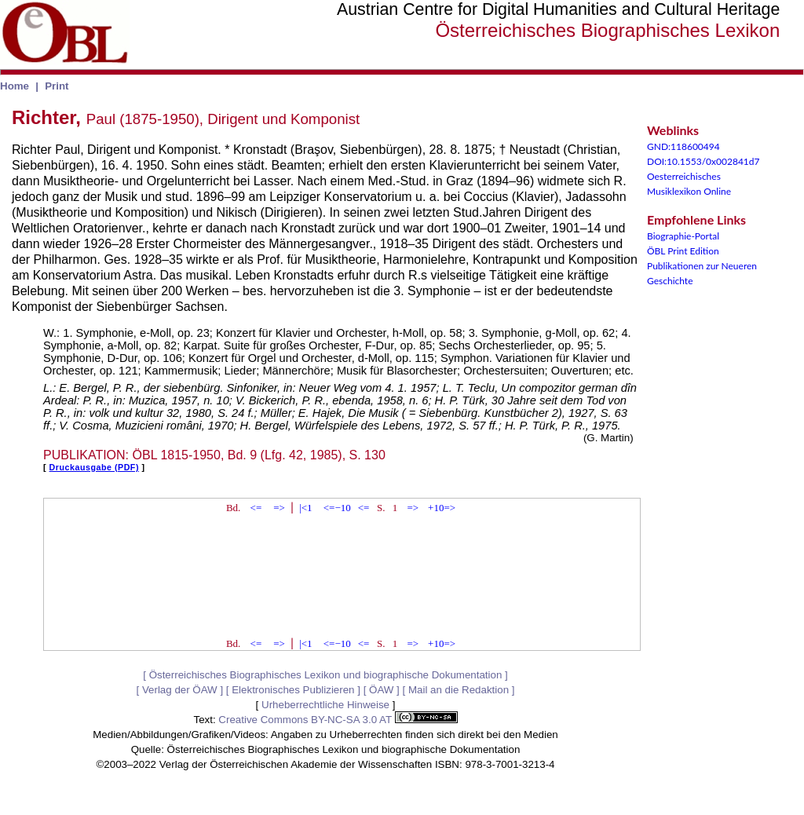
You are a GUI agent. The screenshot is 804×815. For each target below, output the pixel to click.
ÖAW (381, 690)
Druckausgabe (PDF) (94, 467)
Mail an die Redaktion (458, 690)
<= (256, 507)
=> (279, 507)
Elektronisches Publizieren (293, 690)
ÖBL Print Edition (683, 251)
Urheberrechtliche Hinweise (325, 705)
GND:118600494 (683, 146)
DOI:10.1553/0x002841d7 (703, 161)
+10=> (441, 507)
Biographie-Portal (683, 236)
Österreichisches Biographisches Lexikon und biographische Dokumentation (325, 675)
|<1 (305, 507)
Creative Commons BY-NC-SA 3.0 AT (337, 719)
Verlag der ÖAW (179, 690)
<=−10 (337, 507)
